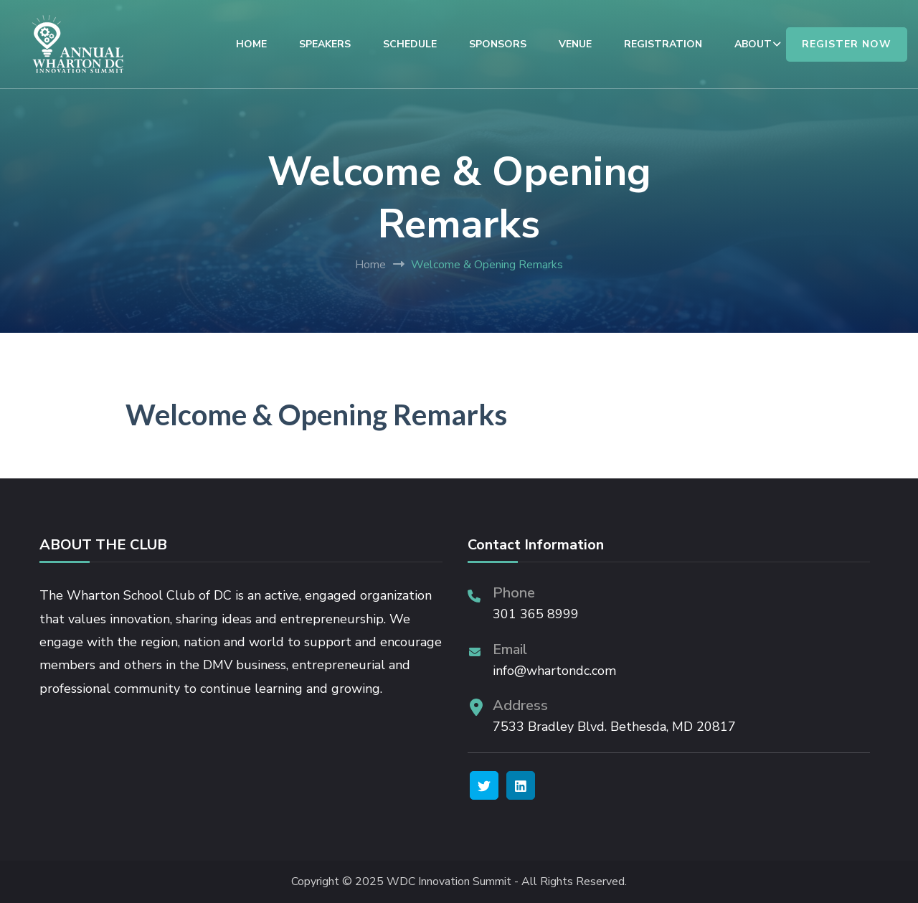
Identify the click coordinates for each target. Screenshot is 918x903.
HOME (251, 44)
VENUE (575, 44)
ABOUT (753, 44)
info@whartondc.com (554, 670)
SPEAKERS (325, 44)
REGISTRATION (663, 44)
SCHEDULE (410, 44)
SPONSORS (497, 44)
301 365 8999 (536, 614)
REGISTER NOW (846, 44)
